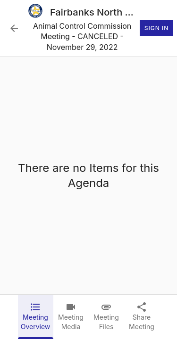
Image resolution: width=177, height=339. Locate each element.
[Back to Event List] (14, 28)
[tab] (35, 317)
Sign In (156, 28)
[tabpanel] (88, 175)
